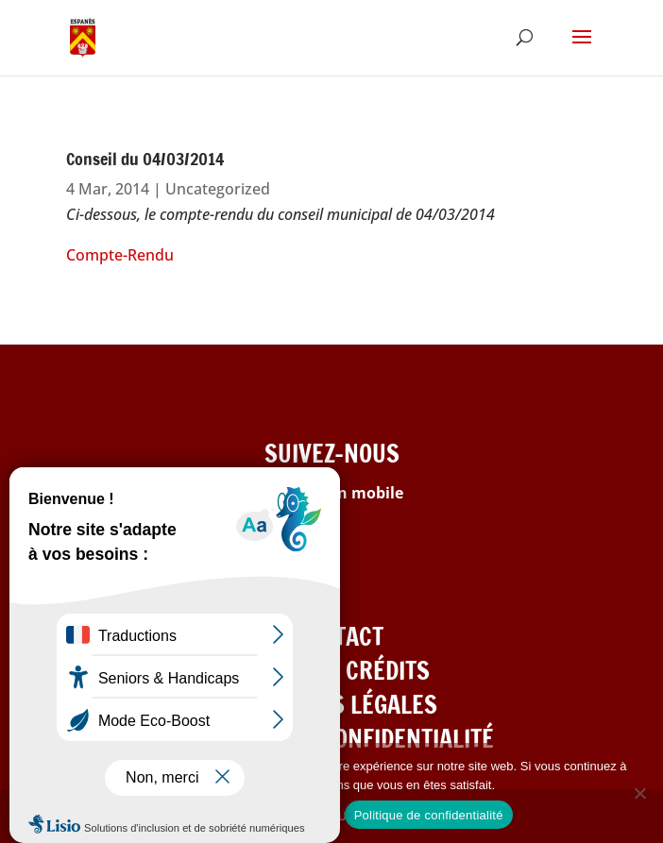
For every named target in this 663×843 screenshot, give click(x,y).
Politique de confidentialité (428, 815)
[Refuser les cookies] (639, 793)
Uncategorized (217, 188)
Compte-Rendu (120, 254)
